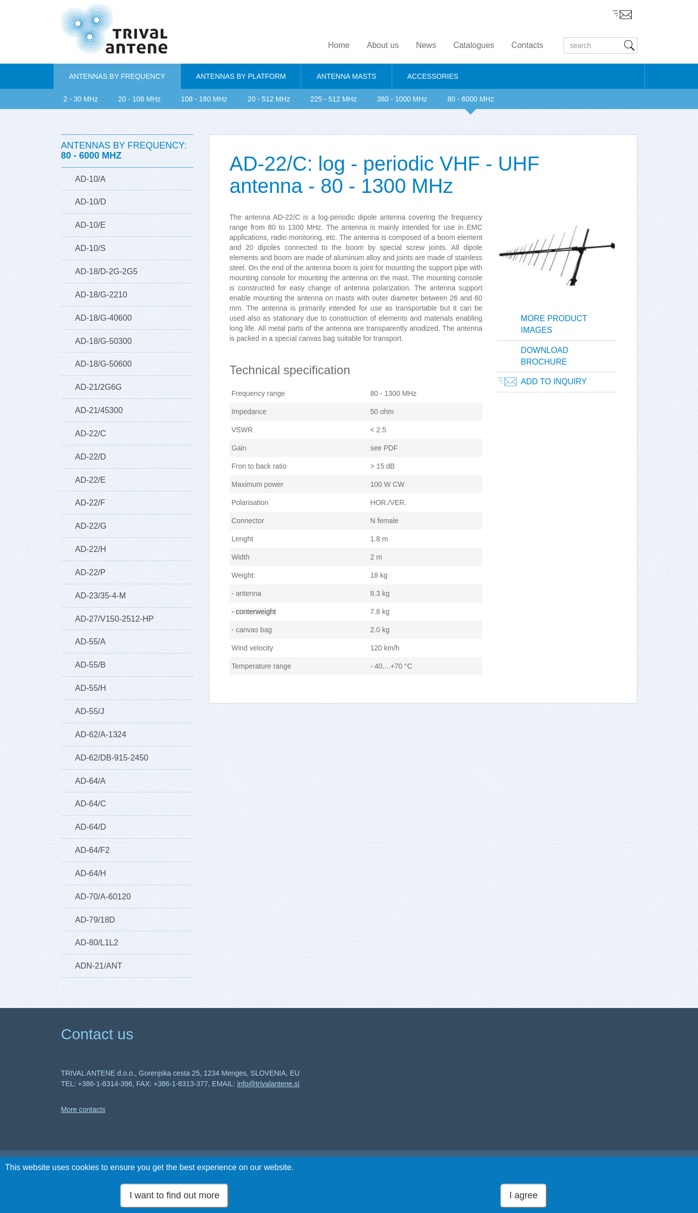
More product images (554, 324)
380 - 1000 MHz (402, 99)
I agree (523, 1197)
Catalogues (473, 45)
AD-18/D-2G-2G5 (106, 271)
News (426, 45)
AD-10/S (90, 248)
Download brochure (544, 356)
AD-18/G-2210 (101, 294)
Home (339, 45)
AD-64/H (90, 873)
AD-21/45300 (99, 410)
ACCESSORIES (432, 76)
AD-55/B (90, 665)
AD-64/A (90, 781)
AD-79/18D (95, 920)
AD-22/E (90, 480)
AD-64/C (90, 803)
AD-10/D (90, 201)
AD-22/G (91, 526)
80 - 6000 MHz (470, 99)
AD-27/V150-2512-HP (114, 619)
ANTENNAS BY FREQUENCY (117, 76)
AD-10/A (90, 179)
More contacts (83, 1109)
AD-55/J (90, 711)
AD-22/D (90, 456)
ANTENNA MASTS (346, 76)
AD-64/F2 (92, 850)
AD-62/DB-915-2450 (112, 757)
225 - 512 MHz (333, 99)
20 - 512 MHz (269, 99)
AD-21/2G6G (98, 387)
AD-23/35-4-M (100, 595)
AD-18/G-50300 (103, 341)
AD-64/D (90, 827)
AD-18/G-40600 (103, 318)
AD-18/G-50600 (103, 364)
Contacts (527, 45)
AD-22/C (90, 433)
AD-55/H (90, 688)
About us (383, 45)
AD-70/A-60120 (103, 896)
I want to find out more (174, 1197)
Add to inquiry (554, 381)
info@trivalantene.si (268, 1084)
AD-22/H (90, 549)
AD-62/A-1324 (100, 734)
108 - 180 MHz (204, 99)
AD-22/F (90, 502)
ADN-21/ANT (98, 966)
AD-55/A (90, 641)
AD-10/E (90, 225)
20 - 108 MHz (139, 99)
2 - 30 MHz (81, 99)
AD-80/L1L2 (96, 942)
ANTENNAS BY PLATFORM (241, 76)
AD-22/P (90, 572)
